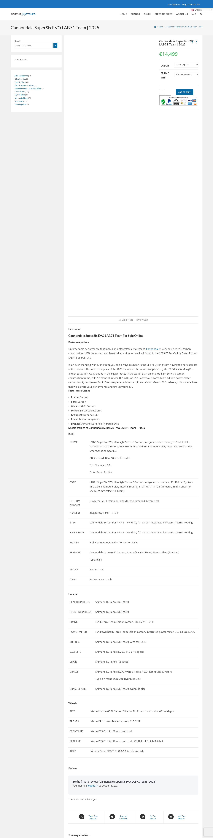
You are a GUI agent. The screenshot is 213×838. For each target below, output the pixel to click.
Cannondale (153, 151)
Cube (61, 816)
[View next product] (196, 42)
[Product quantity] (161, 91)
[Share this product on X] (89, 619)
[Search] (55, 45)
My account (173, 4)
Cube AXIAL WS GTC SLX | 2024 (125, 724)
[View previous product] (192, 42)
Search (17, 41)
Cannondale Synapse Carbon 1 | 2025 (83, 669)
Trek (103, 816)
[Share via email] (178, 619)
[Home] (155, 27)
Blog (184, 4)
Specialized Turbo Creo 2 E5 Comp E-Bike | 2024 (176, 724)
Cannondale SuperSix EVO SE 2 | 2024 (128, 669)
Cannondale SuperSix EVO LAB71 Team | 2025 (184, 27)
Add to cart (184, 92)
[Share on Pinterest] (149, 619)
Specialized (50, 816)
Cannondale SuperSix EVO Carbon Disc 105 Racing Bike (86, 726)
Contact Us (194, 4)
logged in (93, 588)
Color (165, 65)
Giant (82, 816)
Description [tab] (126, 122)
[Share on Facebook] (120, 619)
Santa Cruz (71, 816)
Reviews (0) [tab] (142, 122)
